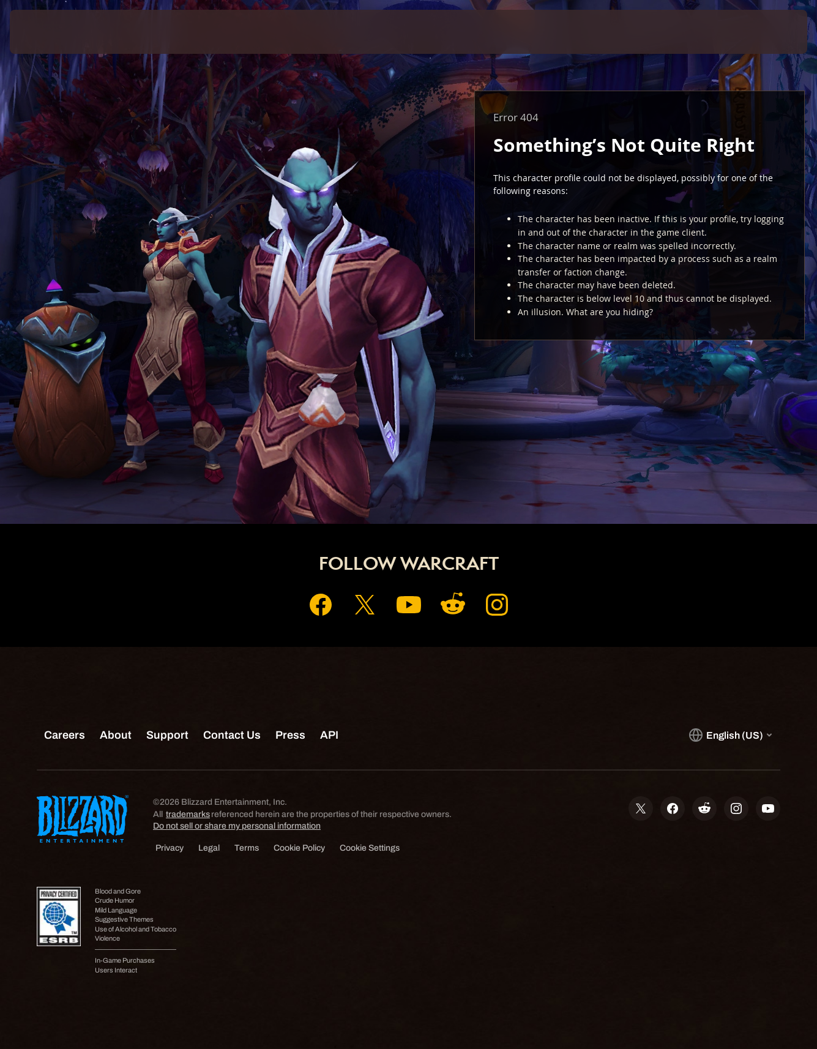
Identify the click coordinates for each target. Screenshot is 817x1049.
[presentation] (48, 32)
